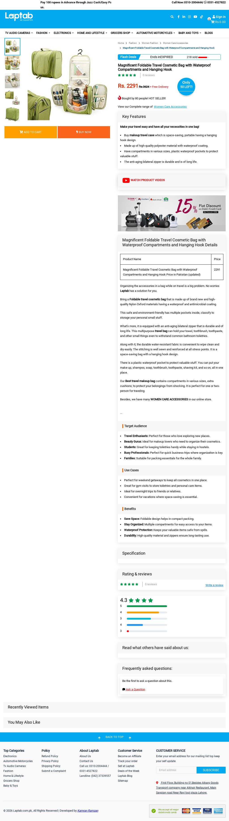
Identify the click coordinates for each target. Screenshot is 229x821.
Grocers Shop (11, 780)
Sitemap (123, 780)
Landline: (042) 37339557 (95, 775)
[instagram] (189, 17)
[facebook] (179, 17)
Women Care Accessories (175, 43)
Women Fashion (150, 43)
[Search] (191, 770)
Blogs (209, 33)
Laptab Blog (125, 775)
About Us (85, 756)
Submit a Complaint (54, 771)
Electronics (10, 756)
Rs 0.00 (220, 22)
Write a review (214, 585)
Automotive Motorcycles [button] (154, 33)
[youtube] (195, 17)
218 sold (192, 57)
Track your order (128, 761)
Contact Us (86, 761)
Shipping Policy (51, 766)
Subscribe (211, 770)
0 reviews (149, 75)
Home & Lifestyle (13, 775)
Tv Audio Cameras (14, 766)
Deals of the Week (128, 771)
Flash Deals (128, 57)
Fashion (133, 43)
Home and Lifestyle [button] (91, 33)
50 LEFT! (186, 87)
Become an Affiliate (129, 756)
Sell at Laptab (126, 766)
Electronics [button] (63, 33)
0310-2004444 (193, 2)
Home (121, 43)
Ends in (155, 57)
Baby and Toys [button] (188, 33)
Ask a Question (133, 689)
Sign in (219, 17)
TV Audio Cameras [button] (18, 33)
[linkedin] (183, 17)
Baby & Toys (10, 785)
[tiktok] (201, 17)
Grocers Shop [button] (121, 33)
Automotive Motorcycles (18, 761)
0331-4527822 (215, 2)
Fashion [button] (42, 33)
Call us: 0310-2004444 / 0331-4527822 (94, 769)
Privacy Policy (50, 761)
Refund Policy (50, 756)
